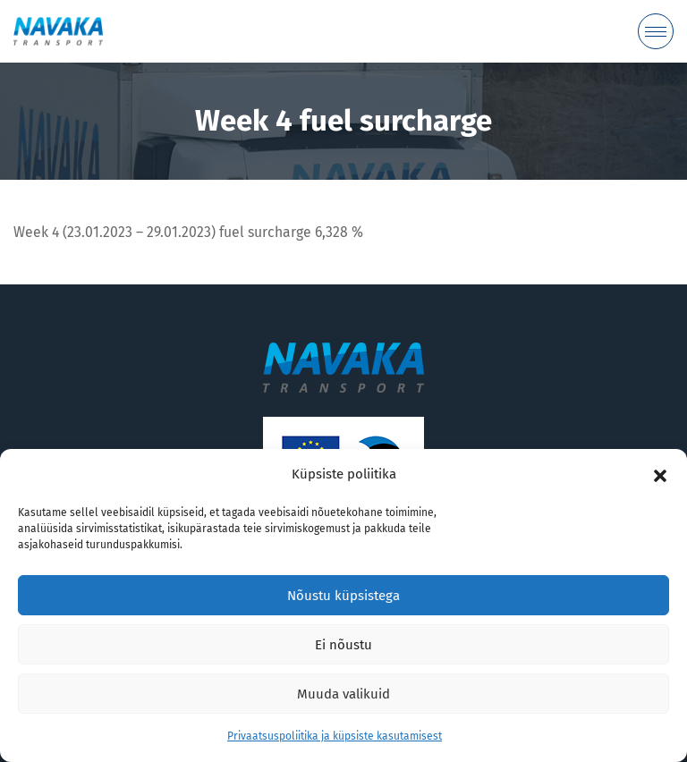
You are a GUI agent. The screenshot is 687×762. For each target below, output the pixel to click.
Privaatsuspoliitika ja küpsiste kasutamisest (334, 736)
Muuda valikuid (343, 694)
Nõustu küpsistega (343, 596)
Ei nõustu (343, 645)
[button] (660, 475)
